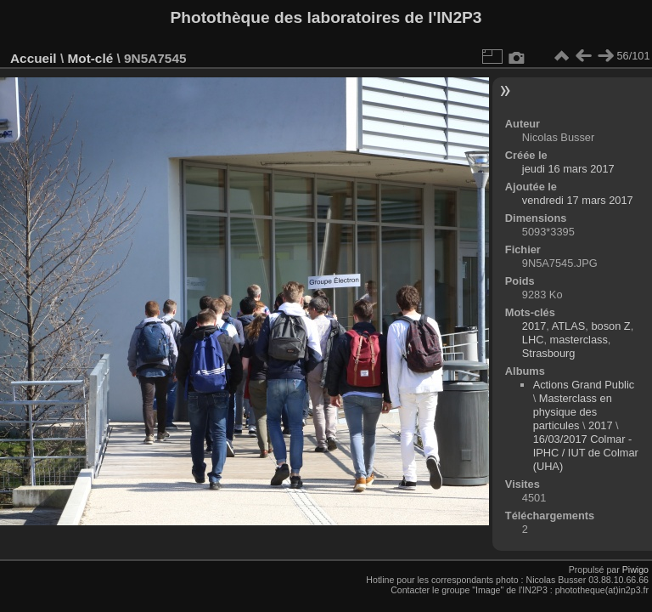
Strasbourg (549, 353)
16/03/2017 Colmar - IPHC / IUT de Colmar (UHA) (585, 453)
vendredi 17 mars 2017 (577, 200)
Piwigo (635, 569)
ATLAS (569, 326)
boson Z (610, 326)
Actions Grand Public (584, 384)
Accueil (33, 58)
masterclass (579, 339)
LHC (533, 339)
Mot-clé (90, 58)
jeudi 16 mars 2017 (568, 168)
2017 (534, 326)
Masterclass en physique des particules (572, 412)
